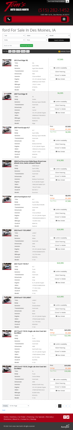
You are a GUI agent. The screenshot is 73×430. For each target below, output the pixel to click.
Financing (30, 417)
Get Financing (60, 72)
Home (6, 417)
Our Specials (40, 417)
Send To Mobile (60, 75)
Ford (3, 410)
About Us (16, 419)
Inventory (13, 417)
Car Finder (21, 417)
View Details (60, 79)
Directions (7, 419)
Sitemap (33, 419)
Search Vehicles (59, 40)
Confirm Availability (60, 68)
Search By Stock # (26, 45)
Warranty (49, 417)
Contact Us (25, 419)
